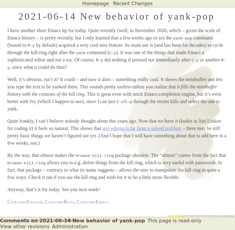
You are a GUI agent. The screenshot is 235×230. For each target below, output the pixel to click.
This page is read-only (174, 221)
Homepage (95, 3)
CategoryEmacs (93, 201)
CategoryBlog (59, 201)
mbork (71, 220)
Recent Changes (133, 3)
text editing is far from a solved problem (141, 128)
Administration (70, 226)
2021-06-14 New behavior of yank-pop (116, 16)
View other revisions (25, 226)
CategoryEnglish (24, 201)
